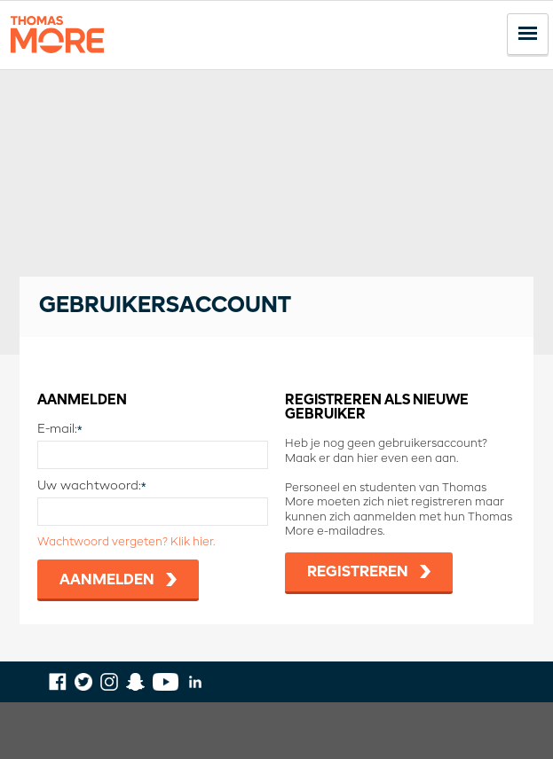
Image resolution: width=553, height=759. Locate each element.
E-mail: (57, 429)
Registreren (357, 572)
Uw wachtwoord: (89, 486)
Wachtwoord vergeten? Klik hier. (126, 542)
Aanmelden (106, 580)
